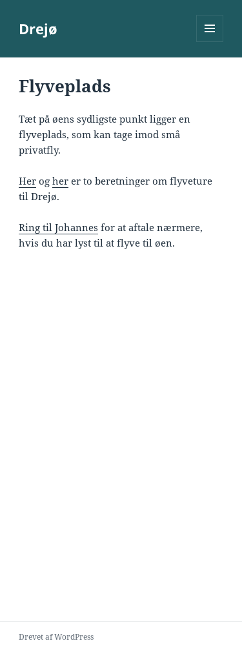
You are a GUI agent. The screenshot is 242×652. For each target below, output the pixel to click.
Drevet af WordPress (56, 636)
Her (27, 180)
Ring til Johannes (58, 227)
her (60, 180)
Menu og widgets (210, 41)
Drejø (38, 28)
